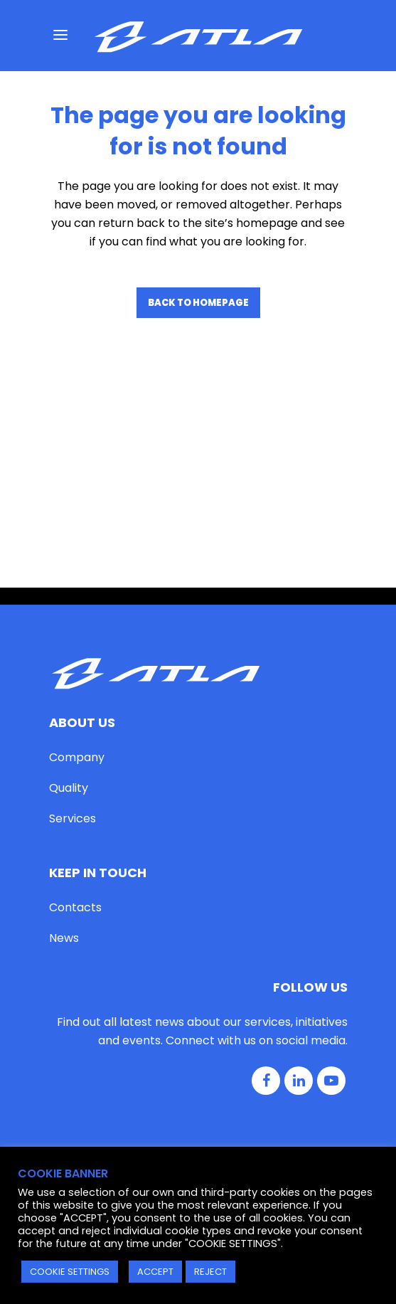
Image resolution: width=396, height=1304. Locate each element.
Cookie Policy (241, 1082)
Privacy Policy (156, 1082)
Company (77, 601)
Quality (68, 631)
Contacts (75, 751)
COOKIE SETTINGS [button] (69, 1271)
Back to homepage (198, 302)
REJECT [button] (210, 1271)
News (64, 782)
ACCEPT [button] (155, 1271)
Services (72, 662)
